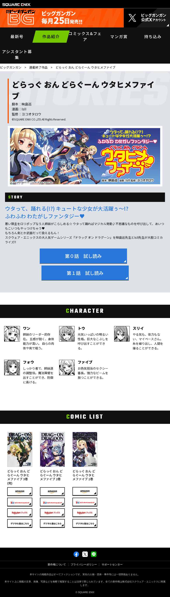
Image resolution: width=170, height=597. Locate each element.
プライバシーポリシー (84, 564)
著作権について (57, 564)
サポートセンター (112, 564)
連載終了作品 (38, 67)
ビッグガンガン (10, 67)
